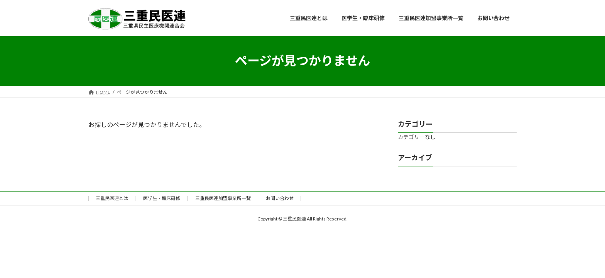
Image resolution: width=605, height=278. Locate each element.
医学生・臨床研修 (161, 198)
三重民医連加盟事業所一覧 (223, 198)
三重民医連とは (112, 198)
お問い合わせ (280, 198)
